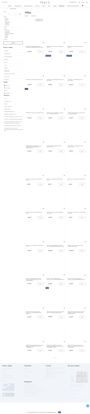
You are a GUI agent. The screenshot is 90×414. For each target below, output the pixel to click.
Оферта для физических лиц (29, 384)
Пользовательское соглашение (30, 396)
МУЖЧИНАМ (62, 6)
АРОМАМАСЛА (18, 6)
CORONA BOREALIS (28, 6)
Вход (5, 90)
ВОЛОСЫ (37, 6)
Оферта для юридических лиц (30, 386)
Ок (59, 412)
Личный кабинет (27, 377)
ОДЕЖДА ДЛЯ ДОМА (7, 376)
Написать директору (28, 372)
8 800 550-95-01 (73, 2)
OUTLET (5, 2)
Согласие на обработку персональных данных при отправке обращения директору (34, 392)
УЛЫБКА (55, 6)
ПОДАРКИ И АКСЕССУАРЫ (73, 6)
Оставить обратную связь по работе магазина (33, 374)
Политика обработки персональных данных (32, 394)
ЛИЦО (44, 6)
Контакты (26, 375)
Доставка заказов (27, 368)
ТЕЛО (49, 6)
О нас (25, 370)
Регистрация (7, 93)
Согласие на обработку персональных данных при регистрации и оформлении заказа (34, 389)
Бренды (10, 6)
